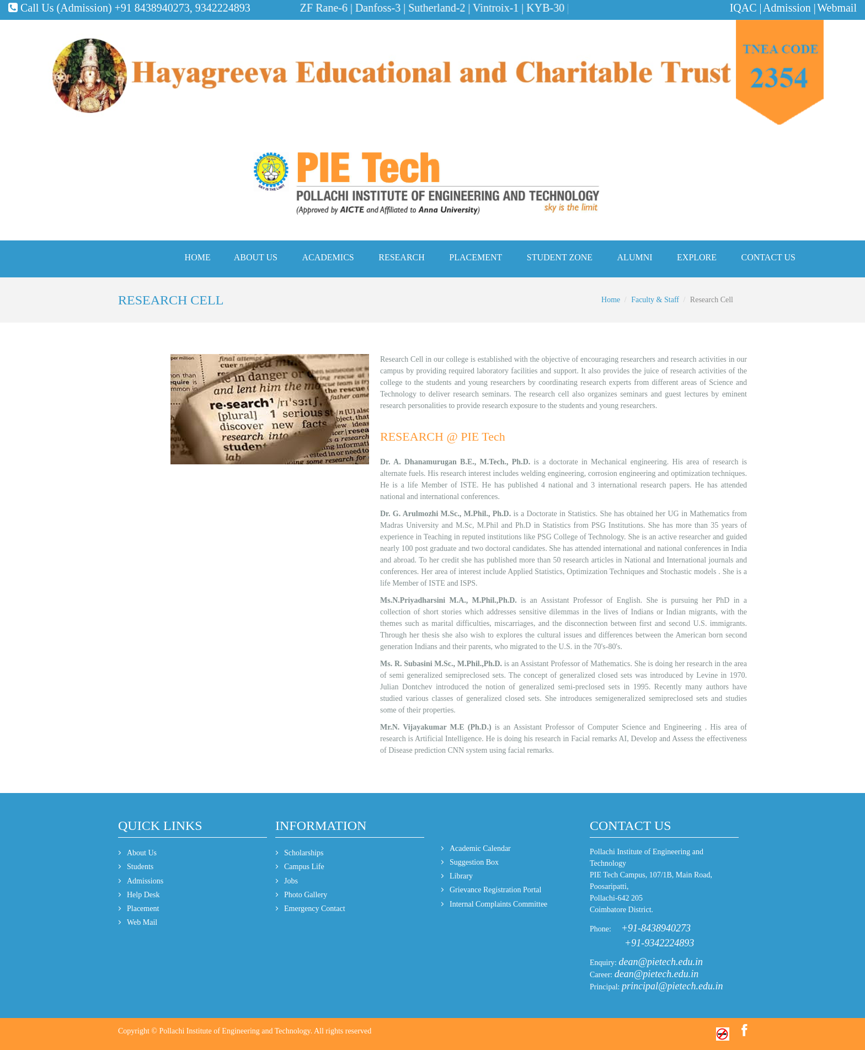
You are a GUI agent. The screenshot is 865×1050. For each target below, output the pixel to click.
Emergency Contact (314, 908)
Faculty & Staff (655, 300)
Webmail (837, 8)
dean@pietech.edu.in (661, 961)
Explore (697, 257)
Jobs (291, 881)
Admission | (789, 8)
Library (461, 876)
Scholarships (304, 853)
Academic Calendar (480, 848)
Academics (328, 257)
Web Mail (142, 922)
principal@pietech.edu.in (672, 986)
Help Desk (143, 895)
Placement (475, 257)
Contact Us (768, 257)
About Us (255, 257)
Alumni (635, 257)
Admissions (145, 881)
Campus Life (304, 867)
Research (401, 257)
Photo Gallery (305, 895)
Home (198, 257)
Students (140, 867)
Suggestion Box (474, 862)
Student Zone (559, 257)
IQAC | (746, 8)
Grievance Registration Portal (495, 890)
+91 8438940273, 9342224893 (182, 8)
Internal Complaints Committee (498, 904)
